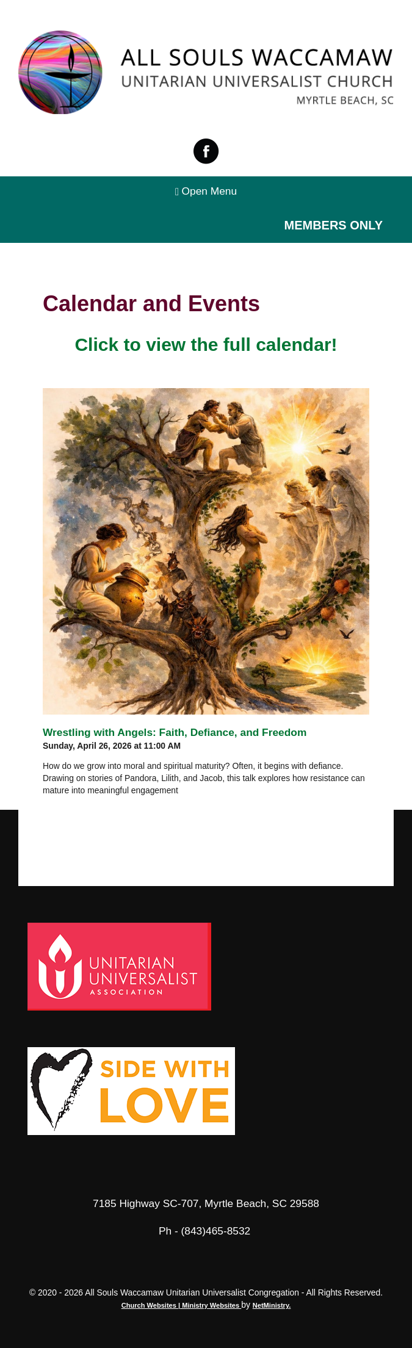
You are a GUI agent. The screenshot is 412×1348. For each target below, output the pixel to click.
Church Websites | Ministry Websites (181, 1305)
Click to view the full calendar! (205, 344)
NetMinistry (271, 1305)
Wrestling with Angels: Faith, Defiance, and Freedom (174, 732)
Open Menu (206, 191)
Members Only (333, 225)
